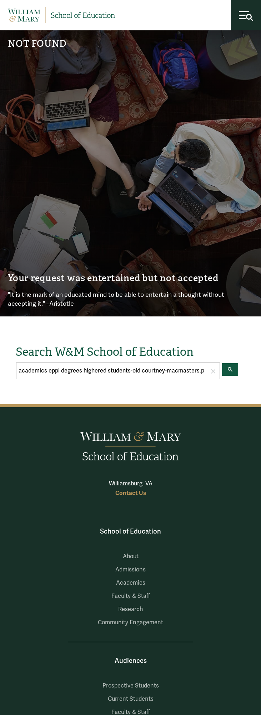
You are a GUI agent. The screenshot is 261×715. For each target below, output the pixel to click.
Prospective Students (130, 685)
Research (130, 609)
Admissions (130, 569)
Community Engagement (130, 622)
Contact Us (130, 493)
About (131, 556)
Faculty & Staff (130, 596)
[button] (213, 371)
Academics (130, 582)
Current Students (131, 698)
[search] (112, 370)
